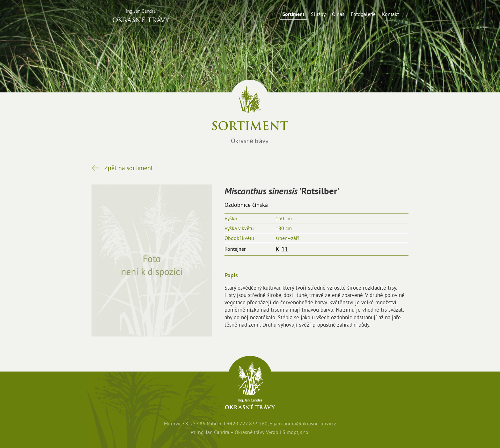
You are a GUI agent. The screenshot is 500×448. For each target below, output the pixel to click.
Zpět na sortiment (128, 168)
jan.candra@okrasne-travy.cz (305, 424)
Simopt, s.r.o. (296, 432)
